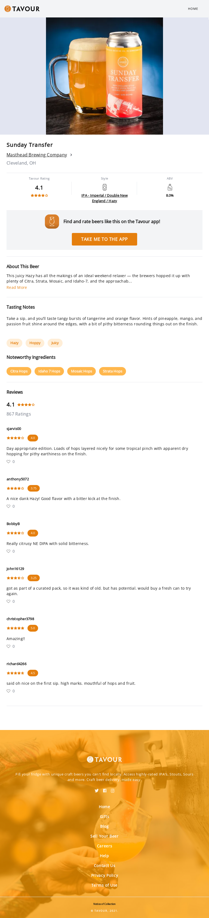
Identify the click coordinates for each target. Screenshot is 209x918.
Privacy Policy (104, 875)
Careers (104, 846)
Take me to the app (104, 239)
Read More (17, 287)
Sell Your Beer (104, 836)
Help (104, 855)
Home (193, 9)
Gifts (104, 816)
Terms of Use (104, 885)
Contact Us (104, 865)
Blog (104, 826)
